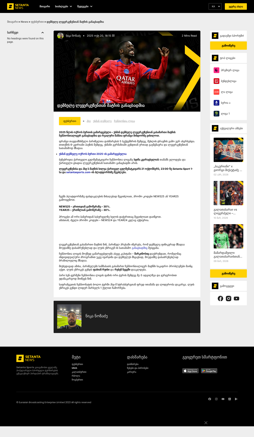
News (24, 21)
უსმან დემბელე (102, 121)
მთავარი (12, 21)
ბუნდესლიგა (228, 81)
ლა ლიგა (227, 91)
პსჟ (89, 121)
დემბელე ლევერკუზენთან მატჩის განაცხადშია (101, 105)
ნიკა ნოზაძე (73, 35)
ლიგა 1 (225, 113)
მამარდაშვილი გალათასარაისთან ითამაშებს (227, 256)
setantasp (72, 172)
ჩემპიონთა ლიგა (124, 121)
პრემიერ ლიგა (230, 70)
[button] (215, 6)
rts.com (85, 172)
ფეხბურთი (37, 21)
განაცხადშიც (139, 247)
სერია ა (225, 102)
